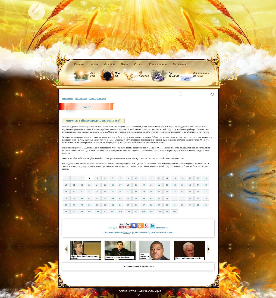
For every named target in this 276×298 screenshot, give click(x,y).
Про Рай (92, 74)
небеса (126, 232)
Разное (138, 64)
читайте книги (165, 232)
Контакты (180, 64)
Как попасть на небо (201, 74)
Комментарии (158, 64)
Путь (124, 64)
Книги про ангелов (97, 98)
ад (133, 232)
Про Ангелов (144, 74)
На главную (67, 98)
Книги (94, 64)
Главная (79, 64)
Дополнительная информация (140, 291)
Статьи (109, 64)
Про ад (117, 74)
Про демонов (174, 74)
